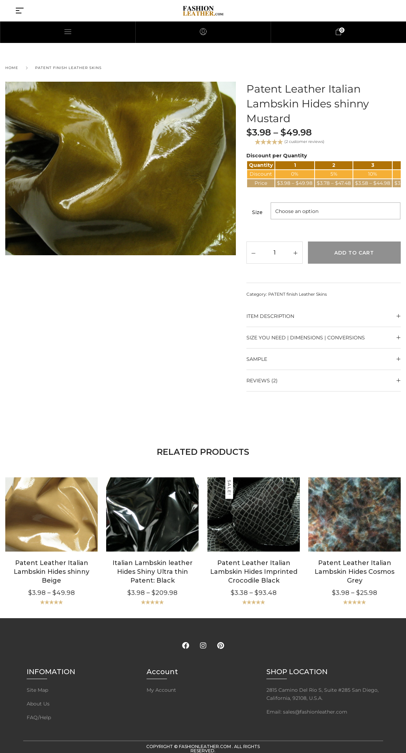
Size (257, 212)
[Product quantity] (274, 252)
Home (11, 67)
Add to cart (354, 253)
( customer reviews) (304, 141)
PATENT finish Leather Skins (68, 67)
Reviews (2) (262, 380)
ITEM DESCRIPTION (270, 316)
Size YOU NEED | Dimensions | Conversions (305, 337)
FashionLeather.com (205, 746)
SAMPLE (256, 359)
